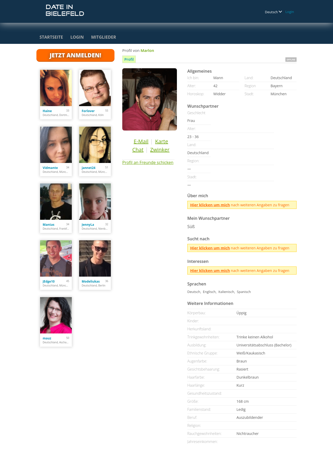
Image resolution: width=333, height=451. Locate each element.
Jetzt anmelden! (75, 55)
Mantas (48, 224)
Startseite (51, 37)
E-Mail (141, 141)
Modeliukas (91, 281)
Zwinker (159, 149)
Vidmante (50, 168)
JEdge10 (49, 281)
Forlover (88, 111)
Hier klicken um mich (210, 204)
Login (289, 11)
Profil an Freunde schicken (148, 162)
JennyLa (88, 224)
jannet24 (88, 168)
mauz (47, 338)
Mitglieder (103, 37)
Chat (137, 149)
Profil (129, 59)
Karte (161, 141)
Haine (47, 111)
